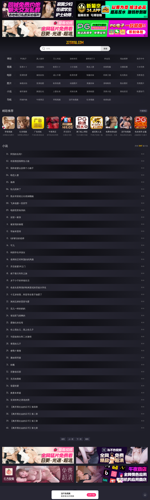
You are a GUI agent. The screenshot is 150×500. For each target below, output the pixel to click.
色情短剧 (107, 99)
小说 (9, 91)
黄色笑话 (124, 91)
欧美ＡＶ (57, 67)
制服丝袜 (90, 75)
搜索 (105, 48)
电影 (9, 75)
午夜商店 (40, 99)
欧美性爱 (73, 75)
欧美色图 (57, 83)
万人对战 (57, 58)
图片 (9, 83)
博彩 (9, 58)
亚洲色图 (40, 83)
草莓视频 (57, 99)
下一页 (79, 439)
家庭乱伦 (40, 91)
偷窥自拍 (23, 83)
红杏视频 (90, 99)
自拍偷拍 (40, 67)
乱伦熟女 (124, 75)
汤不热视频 (73, 99)
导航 (9, 99)
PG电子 (23, 58)
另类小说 (107, 91)
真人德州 (40, 58)
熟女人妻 (90, 67)
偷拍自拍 (40, 75)
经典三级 (107, 75)
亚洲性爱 (23, 75)
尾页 (87, 439)
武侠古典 (73, 91)
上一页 (70, 439)
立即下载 (91, 495)
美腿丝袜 (90, 83)
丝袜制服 (107, 67)
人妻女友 (57, 91)
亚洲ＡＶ (23, 67)
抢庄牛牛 (140, 58)
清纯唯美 (107, 83)
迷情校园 (90, 91)
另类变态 (140, 75)
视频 (9, 66)
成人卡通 (57, 75)
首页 (63, 439)
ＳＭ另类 (140, 67)
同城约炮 (23, 99)
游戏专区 (73, 58)
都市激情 (23, 91)
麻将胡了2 (90, 58)
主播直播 (124, 67)
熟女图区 (124, 83)
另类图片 (140, 83)
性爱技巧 (140, 91)
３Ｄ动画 (73, 67)
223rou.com (75, 42)
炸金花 (107, 58)
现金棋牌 (124, 58)
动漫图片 (73, 83)
